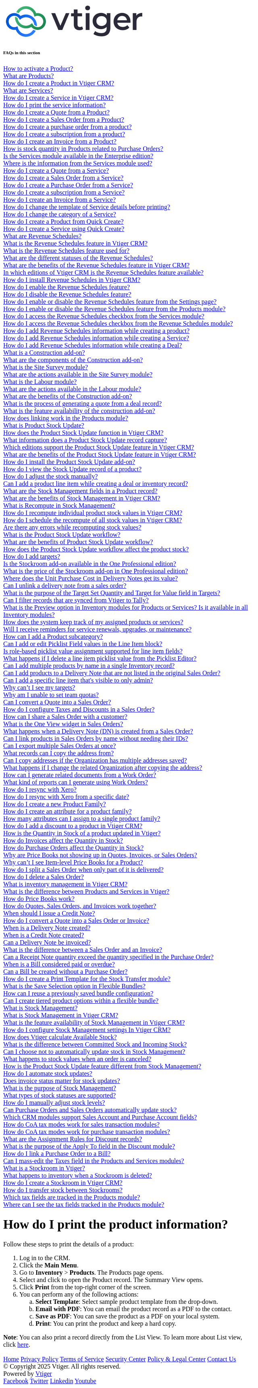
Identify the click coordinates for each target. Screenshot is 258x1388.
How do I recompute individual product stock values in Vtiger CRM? (92, 512)
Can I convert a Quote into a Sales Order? (57, 702)
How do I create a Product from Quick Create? (63, 221)
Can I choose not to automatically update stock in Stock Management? (94, 1051)
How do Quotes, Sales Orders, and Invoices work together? (79, 906)
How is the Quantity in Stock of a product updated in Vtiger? (81, 833)
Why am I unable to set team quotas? (51, 694)
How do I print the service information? (54, 105)
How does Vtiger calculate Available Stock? (60, 1037)
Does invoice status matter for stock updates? (61, 1080)
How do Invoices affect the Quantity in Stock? (63, 840)
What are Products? (28, 75)
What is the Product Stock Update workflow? (62, 534)
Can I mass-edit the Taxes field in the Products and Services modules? (93, 1160)
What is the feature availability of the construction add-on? (79, 410)
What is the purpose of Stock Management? (59, 1088)
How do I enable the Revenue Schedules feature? (66, 287)
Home (11, 1359)
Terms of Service (82, 1359)
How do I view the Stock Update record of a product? (72, 469)
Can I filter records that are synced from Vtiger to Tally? (76, 600)
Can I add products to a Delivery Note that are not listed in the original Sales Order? (112, 673)
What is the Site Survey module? (45, 367)
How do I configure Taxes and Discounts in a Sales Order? (78, 709)
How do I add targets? (31, 556)
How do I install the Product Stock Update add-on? (69, 461)
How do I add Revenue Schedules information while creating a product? (96, 330)
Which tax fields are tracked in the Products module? (71, 1197)
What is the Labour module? (40, 381)
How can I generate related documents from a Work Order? (79, 774)
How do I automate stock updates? (47, 1073)
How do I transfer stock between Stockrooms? (63, 1190)
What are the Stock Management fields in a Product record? (80, 490)
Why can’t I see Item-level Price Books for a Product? (73, 862)
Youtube (85, 1380)
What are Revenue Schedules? (42, 236)
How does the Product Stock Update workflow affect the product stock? (96, 549)
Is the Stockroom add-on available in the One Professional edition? (89, 563)
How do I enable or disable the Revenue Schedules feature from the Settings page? (109, 301)
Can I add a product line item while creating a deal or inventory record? (95, 483)
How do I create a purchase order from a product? (67, 126)
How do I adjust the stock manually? (50, 476)
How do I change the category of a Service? (59, 214)
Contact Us (221, 1359)
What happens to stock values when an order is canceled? (77, 1058)
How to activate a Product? (38, 68)
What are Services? (28, 90)
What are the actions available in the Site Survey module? (77, 374)
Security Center (126, 1359)
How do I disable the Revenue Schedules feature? (67, 294)
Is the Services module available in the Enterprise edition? (78, 156)
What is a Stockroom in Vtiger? (44, 1168)
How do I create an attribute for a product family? (67, 811)
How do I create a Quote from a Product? (56, 112)
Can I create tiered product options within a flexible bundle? (80, 1000)
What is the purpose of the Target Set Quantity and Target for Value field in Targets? (111, 592)
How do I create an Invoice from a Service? (59, 199)
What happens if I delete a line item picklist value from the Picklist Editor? (99, 658)
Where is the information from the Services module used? (77, 163)
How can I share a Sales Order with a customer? (65, 716)
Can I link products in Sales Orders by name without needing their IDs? (95, 738)
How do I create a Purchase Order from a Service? (68, 185)
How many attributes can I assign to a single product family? (81, 818)
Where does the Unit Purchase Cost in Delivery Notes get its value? (90, 578)
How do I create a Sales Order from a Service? (63, 177)
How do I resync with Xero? (40, 789)
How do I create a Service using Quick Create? (63, 228)
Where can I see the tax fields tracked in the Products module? (83, 1204)
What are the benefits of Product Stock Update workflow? (78, 541)
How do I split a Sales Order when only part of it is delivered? (83, 869)
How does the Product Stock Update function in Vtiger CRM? (83, 432)
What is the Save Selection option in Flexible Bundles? (74, 986)
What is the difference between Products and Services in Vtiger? (86, 891)
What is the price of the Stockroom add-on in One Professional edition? (95, 571)
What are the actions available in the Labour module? (72, 389)
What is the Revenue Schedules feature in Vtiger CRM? (75, 243)
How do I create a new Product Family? (54, 804)
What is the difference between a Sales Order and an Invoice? (82, 949)
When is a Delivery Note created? (46, 927)
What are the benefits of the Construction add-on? (67, 396)
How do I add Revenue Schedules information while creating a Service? (96, 338)
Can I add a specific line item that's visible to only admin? (78, 680)
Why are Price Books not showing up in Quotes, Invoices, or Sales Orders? (100, 855)
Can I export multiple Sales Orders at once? (59, 745)
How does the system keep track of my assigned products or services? (93, 622)
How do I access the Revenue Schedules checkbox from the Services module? (103, 316)
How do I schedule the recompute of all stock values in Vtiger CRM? (92, 520)
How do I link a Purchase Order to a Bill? (56, 1153)
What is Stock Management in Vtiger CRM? (60, 1015)
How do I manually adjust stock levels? (54, 1102)
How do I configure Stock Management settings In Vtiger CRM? (87, 1029)
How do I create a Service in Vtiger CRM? (58, 97)
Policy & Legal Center (177, 1359)
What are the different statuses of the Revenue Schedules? (78, 257)
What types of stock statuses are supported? (59, 1095)
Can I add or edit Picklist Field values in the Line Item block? (82, 643)
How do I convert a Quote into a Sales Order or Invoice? (76, 920)
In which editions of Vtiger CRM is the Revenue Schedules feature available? (103, 272)
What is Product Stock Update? (43, 425)
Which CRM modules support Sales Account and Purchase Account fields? (100, 1117)
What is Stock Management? (40, 1007)
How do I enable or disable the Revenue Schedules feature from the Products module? (114, 308)
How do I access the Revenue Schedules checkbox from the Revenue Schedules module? (118, 323)
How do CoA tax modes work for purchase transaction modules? (86, 1131)
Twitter (39, 1380)
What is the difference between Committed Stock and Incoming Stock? (95, 1044)
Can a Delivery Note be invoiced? (47, 942)
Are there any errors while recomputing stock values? (72, 527)
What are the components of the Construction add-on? (73, 359)
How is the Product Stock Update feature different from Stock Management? (102, 1066)
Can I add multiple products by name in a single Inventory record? (89, 665)
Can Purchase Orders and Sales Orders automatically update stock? (90, 1109)
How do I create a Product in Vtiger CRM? (58, 83)
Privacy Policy (39, 1359)
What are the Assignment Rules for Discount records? (72, 1139)
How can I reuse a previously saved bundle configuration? (78, 993)
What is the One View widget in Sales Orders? (63, 723)
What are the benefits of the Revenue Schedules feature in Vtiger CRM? (96, 265)
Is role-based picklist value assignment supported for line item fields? (93, 651)
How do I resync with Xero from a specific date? (66, 796)
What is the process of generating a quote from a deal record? (82, 403)
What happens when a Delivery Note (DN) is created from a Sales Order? (98, 731)
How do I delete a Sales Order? (43, 876)
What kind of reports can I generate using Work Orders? (75, 782)
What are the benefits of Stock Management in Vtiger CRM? (81, 498)
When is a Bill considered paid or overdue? (59, 964)
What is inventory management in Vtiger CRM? (65, 884)
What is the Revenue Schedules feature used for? (66, 250)
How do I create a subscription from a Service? (64, 192)
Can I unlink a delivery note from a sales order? (64, 585)
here (23, 1344)
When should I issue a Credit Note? (49, 913)
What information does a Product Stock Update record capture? (85, 440)
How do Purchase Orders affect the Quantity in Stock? (73, 847)
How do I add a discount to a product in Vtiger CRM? (72, 825)
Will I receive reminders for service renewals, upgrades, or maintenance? (97, 629)
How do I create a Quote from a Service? (56, 170)
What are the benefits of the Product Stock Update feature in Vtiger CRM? (99, 454)
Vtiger (43, 1373)
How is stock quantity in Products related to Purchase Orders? (83, 148)
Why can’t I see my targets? (39, 687)
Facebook (15, 1380)
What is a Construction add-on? (44, 352)
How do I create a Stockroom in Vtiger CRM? (63, 1182)
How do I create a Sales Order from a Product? (63, 119)
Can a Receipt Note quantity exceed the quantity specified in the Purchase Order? (108, 957)
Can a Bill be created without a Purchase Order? (65, 971)
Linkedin (61, 1380)
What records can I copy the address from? (58, 753)
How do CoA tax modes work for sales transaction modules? (81, 1124)
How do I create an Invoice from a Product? (60, 141)
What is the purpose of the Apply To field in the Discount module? (89, 1146)
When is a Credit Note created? (43, 935)
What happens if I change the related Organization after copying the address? (102, 767)
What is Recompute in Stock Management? (59, 505)
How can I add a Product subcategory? (53, 636)
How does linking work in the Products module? (65, 418)
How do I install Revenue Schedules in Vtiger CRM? (71, 279)
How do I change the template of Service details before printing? (86, 206)
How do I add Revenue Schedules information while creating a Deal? (92, 345)
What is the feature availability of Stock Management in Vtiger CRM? (94, 1022)
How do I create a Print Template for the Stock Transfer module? (87, 978)
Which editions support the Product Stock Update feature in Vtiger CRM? (98, 447)
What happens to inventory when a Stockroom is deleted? (77, 1175)
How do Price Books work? (39, 898)
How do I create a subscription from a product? (64, 134)
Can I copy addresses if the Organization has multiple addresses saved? (95, 760)
